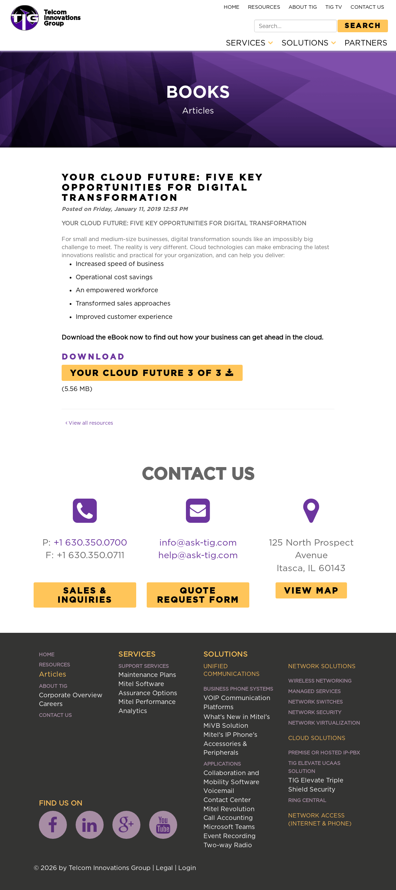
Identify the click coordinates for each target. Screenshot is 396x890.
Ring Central (307, 800)
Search (363, 25)
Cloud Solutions (316, 738)
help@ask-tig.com (198, 555)
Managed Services (314, 691)
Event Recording (229, 836)
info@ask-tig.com (198, 542)
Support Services (143, 666)
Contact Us (367, 6)
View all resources (89, 422)
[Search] (295, 26)
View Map (311, 590)
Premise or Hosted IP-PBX (324, 752)
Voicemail (218, 790)
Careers (51, 703)
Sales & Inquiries (84, 595)
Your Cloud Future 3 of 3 (152, 372)
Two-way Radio (227, 845)
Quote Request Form (198, 595)
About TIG (303, 6)
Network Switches (315, 701)
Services (249, 43)
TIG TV (333, 6)
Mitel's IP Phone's (230, 734)
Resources (264, 6)
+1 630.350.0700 (90, 542)
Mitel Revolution (229, 809)
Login (187, 867)
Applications (222, 763)
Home (231, 6)
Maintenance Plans (147, 674)
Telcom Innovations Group (62, 17)
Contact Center (227, 799)
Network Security (314, 712)
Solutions (309, 43)
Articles (53, 674)
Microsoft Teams (229, 826)
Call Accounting (228, 817)
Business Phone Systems (238, 688)
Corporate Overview (71, 695)
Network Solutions (321, 666)
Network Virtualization (324, 722)
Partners (366, 43)
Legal (164, 867)
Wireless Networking (320, 680)
